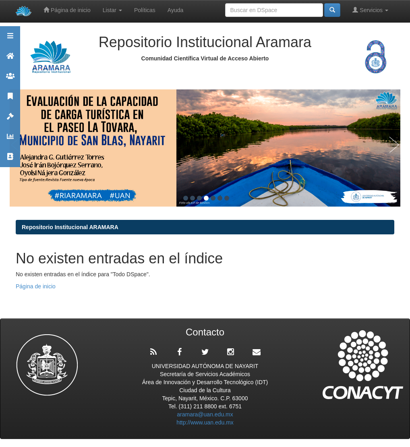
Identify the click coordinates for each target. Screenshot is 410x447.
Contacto (10, 160)
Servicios (370, 9)
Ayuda (175, 10)
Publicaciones (10, 100)
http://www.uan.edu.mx (205, 422)
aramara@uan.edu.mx (205, 414)
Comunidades (10, 79)
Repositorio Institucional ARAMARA (70, 227)
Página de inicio (67, 9)
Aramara (10, 59)
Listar (112, 10)
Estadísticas (10, 140)
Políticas (144, 10)
